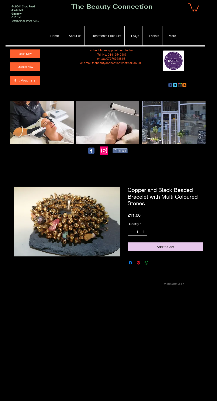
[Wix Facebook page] (91, 151)
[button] (193, 7)
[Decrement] (131, 231)
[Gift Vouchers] (25, 80)
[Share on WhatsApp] (146, 262)
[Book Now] (25, 53)
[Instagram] (104, 150)
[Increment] (144, 231)
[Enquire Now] (25, 66)
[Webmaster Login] (174, 284)
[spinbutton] (137, 231)
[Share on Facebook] (130, 262)
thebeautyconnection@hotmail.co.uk (116, 63)
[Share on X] (154, 262)
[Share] (120, 150)
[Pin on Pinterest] (138, 262)
